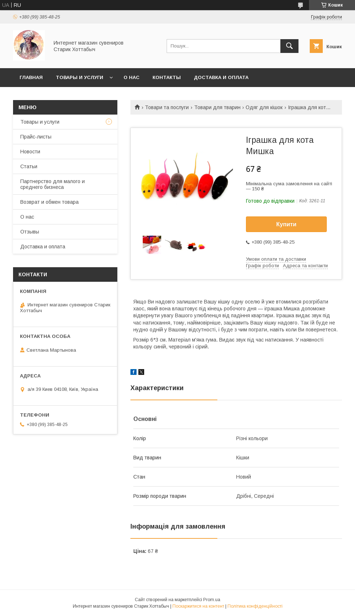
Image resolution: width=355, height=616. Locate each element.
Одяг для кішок (264, 107)
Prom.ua (211, 599)
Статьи (28, 166)
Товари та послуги (167, 107)
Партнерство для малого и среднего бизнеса (52, 184)
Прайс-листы (35, 137)
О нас (131, 77)
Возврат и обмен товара (49, 202)
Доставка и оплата (221, 77)
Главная (31, 77)
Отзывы (29, 232)
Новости (30, 151)
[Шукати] (289, 46)
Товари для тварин (217, 107)
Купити (286, 224)
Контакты (167, 77)
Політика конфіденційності (255, 606)
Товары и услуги (79, 77)
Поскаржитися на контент (198, 606)
